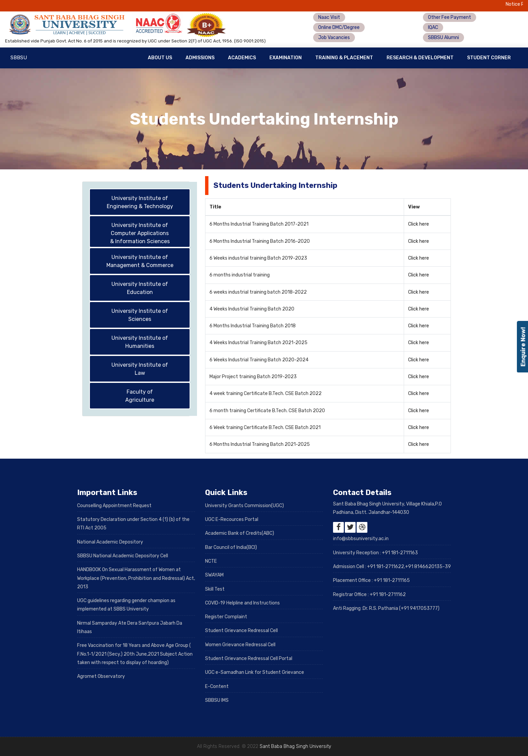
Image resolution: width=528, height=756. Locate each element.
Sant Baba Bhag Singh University (295, 746)
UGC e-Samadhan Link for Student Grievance (254, 672)
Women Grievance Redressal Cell (240, 645)
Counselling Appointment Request (114, 505)
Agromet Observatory (101, 676)
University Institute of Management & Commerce (139, 261)
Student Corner (489, 58)
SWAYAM (214, 575)
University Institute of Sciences (139, 315)
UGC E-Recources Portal (231, 519)
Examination (285, 58)
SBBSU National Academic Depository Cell (122, 556)
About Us (160, 58)
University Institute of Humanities (139, 342)
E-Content (217, 686)
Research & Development (420, 58)
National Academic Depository (110, 542)
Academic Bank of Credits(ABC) (239, 533)
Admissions (200, 58)
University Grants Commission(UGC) (244, 505)
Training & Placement (344, 58)
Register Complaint (226, 617)
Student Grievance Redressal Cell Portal (248, 658)
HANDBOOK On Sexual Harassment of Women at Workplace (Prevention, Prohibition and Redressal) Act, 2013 (136, 578)
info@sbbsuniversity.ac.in (361, 538)
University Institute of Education (139, 288)
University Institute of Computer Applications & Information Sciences (140, 233)
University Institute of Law (139, 369)
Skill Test (215, 589)
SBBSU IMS (217, 700)
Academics (242, 58)
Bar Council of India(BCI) (231, 547)
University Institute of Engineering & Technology (140, 202)
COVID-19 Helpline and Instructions (242, 603)
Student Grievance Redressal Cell (241, 630)
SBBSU (18, 58)
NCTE (211, 561)
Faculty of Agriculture (139, 396)
